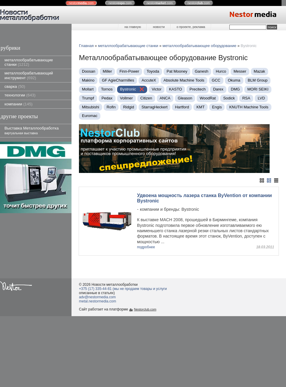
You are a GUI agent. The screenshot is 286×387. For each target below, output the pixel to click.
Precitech (197, 89)
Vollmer (126, 98)
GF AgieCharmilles (118, 80)
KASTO (175, 89)
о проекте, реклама (191, 27)
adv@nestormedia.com (97, 297)
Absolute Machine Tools (184, 80)
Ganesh (202, 71)
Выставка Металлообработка (31, 130)
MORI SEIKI (257, 89)
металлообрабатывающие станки (28, 62)
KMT (200, 107)
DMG (235, 89)
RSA (246, 98)
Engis (217, 107)
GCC (216, 80)
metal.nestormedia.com (97, 301)
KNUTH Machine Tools (248, 107)
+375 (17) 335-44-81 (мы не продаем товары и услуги (123, 289)
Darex (218, 89)
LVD (261, 98)
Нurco (221, 71)
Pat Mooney (177, 71)
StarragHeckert (154, 107)
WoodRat (208, 98)
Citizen (146, 98)
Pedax (107, 98)
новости (158, 27)
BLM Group (258, 80)
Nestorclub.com (145, 309)
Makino (88, 80)
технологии (19, 95)
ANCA (165, 98)
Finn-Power (129, 71)
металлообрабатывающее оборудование (200, 45)
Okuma (234, 80)
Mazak (259, 71)
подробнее (146, 247)
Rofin (111, 107)
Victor (156, 89)
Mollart (88, 89)
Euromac (89, 115)
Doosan (88, 71)
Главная (86, 45)
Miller (107, 71)
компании (18, 104)
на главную (133, 27)
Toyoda (153, 71)
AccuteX (149, 80)
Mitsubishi (90, 107)
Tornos (107, 89)
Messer (240, 71)
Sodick (229, 98)
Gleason (185, 98)
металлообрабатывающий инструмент (28, 75)
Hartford (182, 107)
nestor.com (81, 3)
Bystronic (128, 89)
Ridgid (128, 107)
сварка (14, 86)
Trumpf (88, 98)
